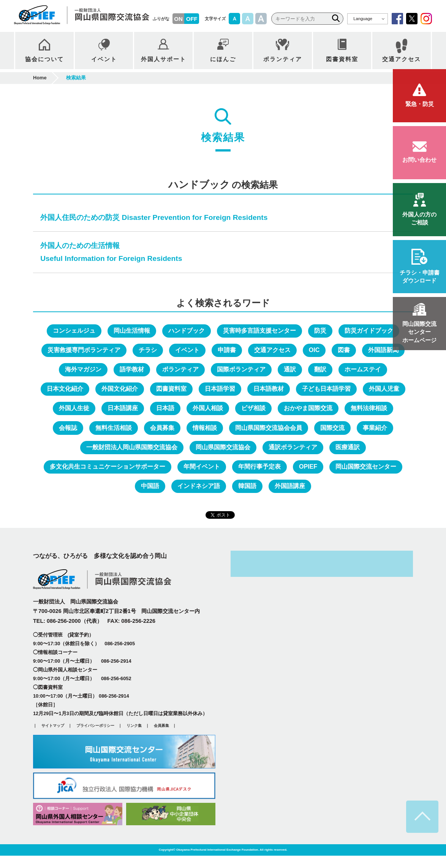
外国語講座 (290, 486)
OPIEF (308, 467)
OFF (192, 19)
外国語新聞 (383, 350)
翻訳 (320, 369)
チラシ (148, 350)
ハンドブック (186, 331)
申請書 (227, 350)
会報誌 (68, 428)
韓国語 (247, 486)
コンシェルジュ (74, 331)
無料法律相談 (369, 408)
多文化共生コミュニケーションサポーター (107, 467)
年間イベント (201, 467)
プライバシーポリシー (95, 726)
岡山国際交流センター (365, 467)
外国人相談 (208, 408)
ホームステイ (363, 369)
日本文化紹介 (65, 389)
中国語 (150, 486)
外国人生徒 (74, 408)
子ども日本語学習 (326, 389)
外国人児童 (384, 389)
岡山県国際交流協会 (223, 447)
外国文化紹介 (119, 389)
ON (178, 19)
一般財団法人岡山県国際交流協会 (131, 447)
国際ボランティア (241, 369)
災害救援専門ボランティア (83, 350)
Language (362, 18)
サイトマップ (52, 726)
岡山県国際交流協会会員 (268, 428)
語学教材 (132, 369)
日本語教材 (268, 389)
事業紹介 (375, 428)
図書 (344, 350)
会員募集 (162, 428)
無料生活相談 (113, 428)
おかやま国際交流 (308, 408)
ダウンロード (419, 276)
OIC (314, 350)
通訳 (290, 369)
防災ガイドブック (369, 331)
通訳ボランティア (293, 447)
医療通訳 (347, 447)
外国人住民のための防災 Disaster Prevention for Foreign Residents (153, 217)
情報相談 (205, 428)
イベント (187, 350)
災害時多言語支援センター (259, 331)
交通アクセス (272, 350)
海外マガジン (83, 369)
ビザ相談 (253, 408)
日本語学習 (220, 389)
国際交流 (332, 428)
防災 (320, 331)
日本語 (165, 408)
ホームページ (419, 332)
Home (40, 78)
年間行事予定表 (259, 467)
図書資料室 (171, 389)
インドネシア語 (198, 486)
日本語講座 (123, 408)
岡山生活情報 (132, 331)
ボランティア (180, 369)
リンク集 (134, 726)
